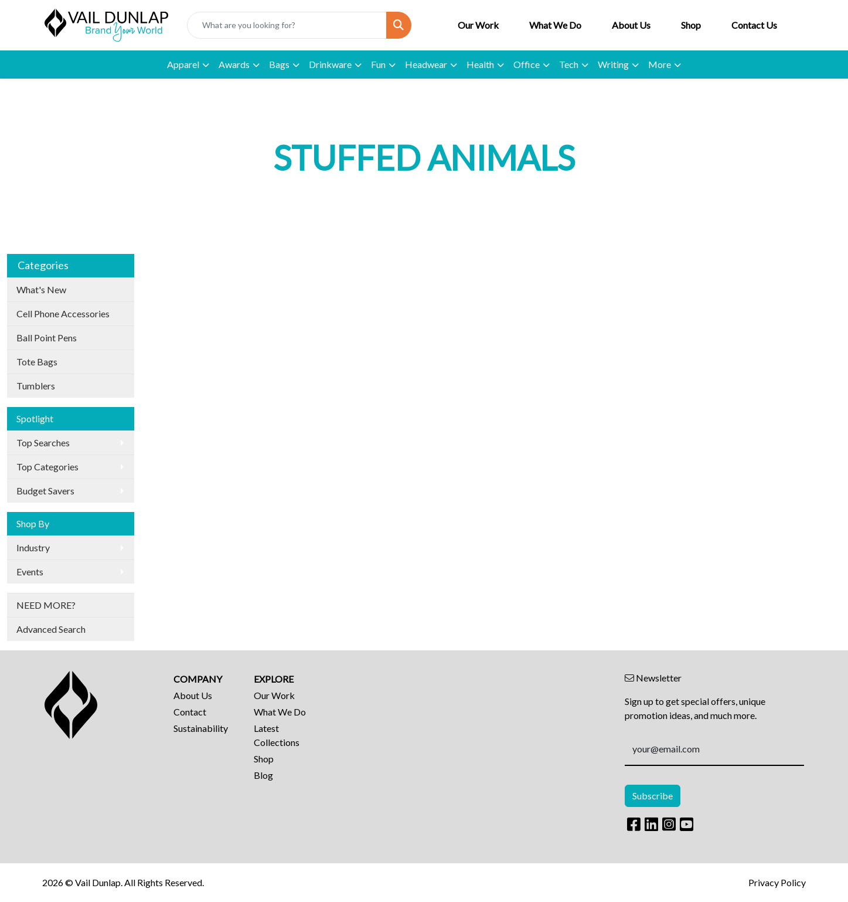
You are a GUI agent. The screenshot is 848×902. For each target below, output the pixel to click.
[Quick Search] (286, 25)
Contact (189, 711)
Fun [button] (378, 64)
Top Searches (43, 442)
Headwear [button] (426, 64)
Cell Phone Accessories (63, 313)
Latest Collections (276, 735)
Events (29, 571)
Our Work (478, 24)
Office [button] (526, 64)
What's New (41, 289)
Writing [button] (613, 64)
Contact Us (754, 24)
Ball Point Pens (46, 337)
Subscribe (652, 795)
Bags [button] (279, 64)
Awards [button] (234, 64)
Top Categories (47, 466)
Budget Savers (45, 490)
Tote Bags (36, 361)
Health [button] (480, 64)
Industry (33, 547)
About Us (631, 24)
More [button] (659, 64)
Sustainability (200, 728)
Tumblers (35, 385)
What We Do (555, 24)
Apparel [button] (183, 64)
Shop (691, 24)
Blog (263, 775)
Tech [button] (568, 64)
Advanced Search (51, 629)
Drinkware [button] (330, 64)
